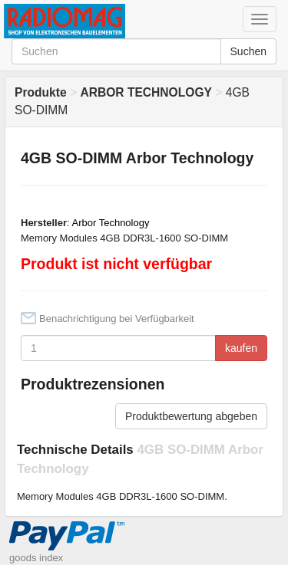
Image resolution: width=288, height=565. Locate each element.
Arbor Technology (111, 222)
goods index (36, 557)
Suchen (248, 51)
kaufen (241, 348)
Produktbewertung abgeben (191, 416)
